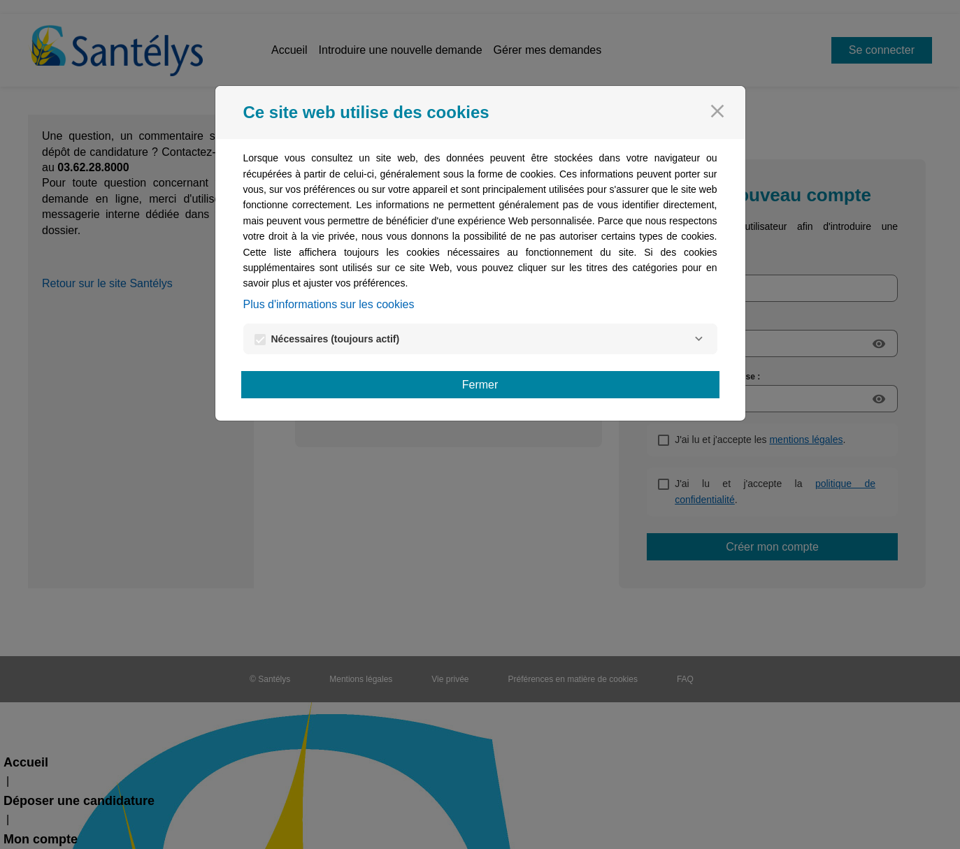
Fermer (480, 385)
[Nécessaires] (699, 339)
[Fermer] (717, 111)
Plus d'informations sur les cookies (329, 304)
